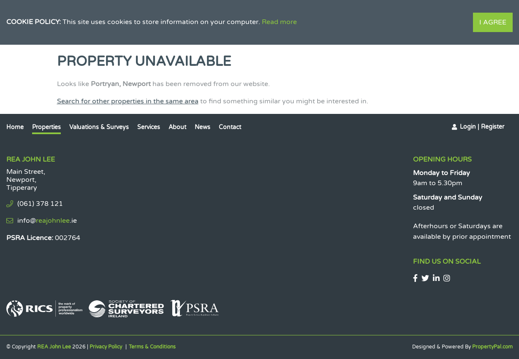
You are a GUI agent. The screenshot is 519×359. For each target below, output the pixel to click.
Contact (230, 127)
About (177, 127)
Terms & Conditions (152, 347)
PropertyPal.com (492, 347)
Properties (46, 127)
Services (148, 127)
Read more (279, 22)
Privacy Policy (106, 347)
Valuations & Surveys (99, 127)
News (202, 127)
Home (15, 127)
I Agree (492, 22)
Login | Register (482, 126)
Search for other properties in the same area (127, 101)
